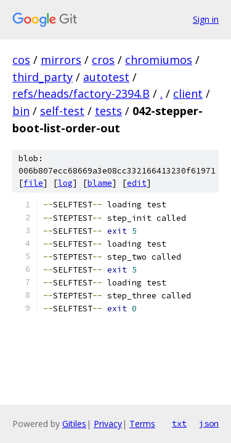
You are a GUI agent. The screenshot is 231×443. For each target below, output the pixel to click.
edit (137, 183)
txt (179, 423)
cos (21, 59)
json (209, 423)
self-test (62, 110)
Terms (142, 423)
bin (21, 110)
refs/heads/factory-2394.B (81, 93)
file (33, 183)
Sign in (206, 19)
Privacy (108, 423)
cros (103, 59)
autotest (106, 77)
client (188, 93)
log (65, 183)
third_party (42, 77)
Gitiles (74, 423)
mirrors (61, 59)
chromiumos (158, 59)
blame (99, 183)
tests (108, 110)
